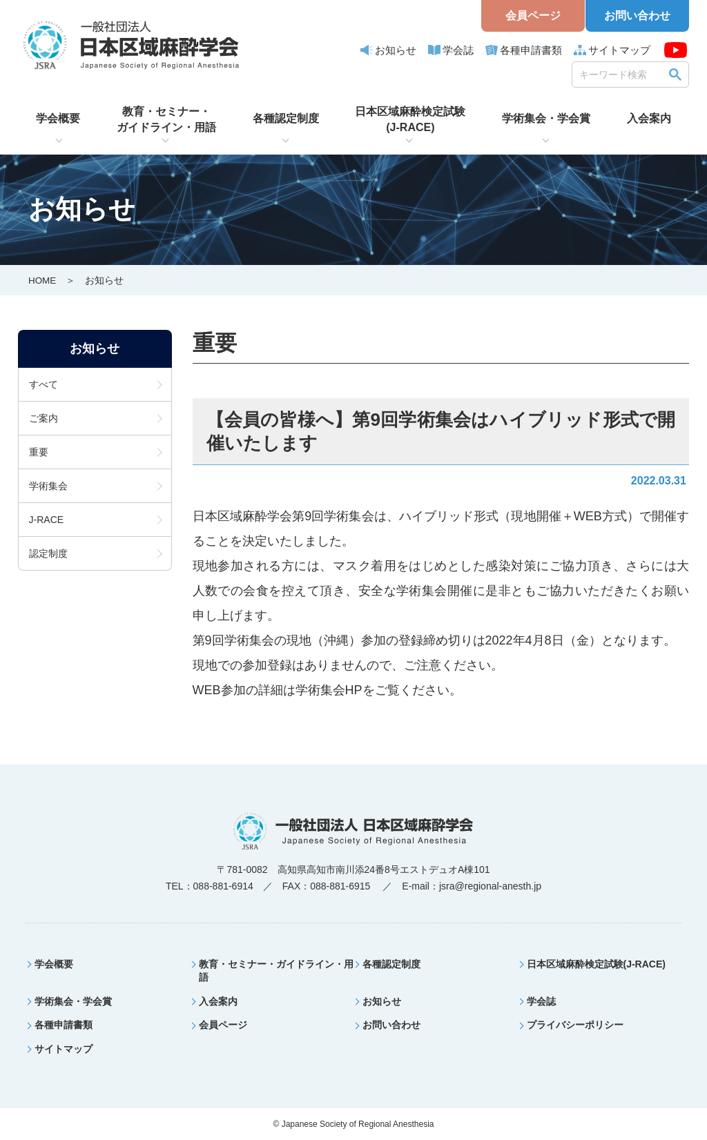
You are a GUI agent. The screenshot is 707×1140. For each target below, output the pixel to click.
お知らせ (395, 50)
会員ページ (533, 15)
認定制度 (48, 553)
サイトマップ (619, 50)
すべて (43, 384)
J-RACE (46, 519)
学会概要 (58, 118)
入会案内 (649, 118)
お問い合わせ (637, 15)
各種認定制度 (286, 118)
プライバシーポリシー (575, 1024)
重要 (38, 452)
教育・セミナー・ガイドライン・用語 (166, 119)
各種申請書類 (531, 50)
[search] (621, 74)
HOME (42, 280)
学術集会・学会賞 (546, 118)
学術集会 (48, 485)
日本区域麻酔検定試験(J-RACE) (410, 119)
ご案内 (43, 418)
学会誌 (458, 50)
